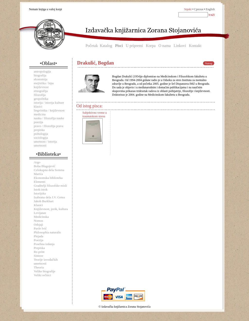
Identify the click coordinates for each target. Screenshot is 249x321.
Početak (92, 46)
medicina (39, 114)
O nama (165, 46)
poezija (38, 122)
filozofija (39, 95)
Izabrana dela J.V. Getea (49, 197)
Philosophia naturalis (47, 232)
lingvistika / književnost (49, 110)
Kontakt (195, 46)
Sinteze (38, 255)
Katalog (106, 46)
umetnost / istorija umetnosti (45, 143)
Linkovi (180, 46)
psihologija (41, 134)
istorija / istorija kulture (49, 102)
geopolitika (41, 99)
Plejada (38, 236)
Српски (198, 9)
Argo (37, 162)
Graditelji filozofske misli (50, 185)
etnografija (41, 91)
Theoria (39, 267)
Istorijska (40, 193)
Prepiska (39, 248)
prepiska (39, 130)
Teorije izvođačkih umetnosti (46, 261)
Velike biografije (44, 271)
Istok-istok (40, 189)
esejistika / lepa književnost (43, 85)
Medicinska (41, 217)
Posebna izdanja (44, 244)
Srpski (188, 9)
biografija (40, 75)
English (210, 9)
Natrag (208, 63)
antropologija (42, 71)
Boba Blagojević (44, 166)
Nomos (38, 220)
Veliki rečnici (42, 275)
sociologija (41, 137)
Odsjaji (38, 224)
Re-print (39, 252)
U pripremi (134, 46)
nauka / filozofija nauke (49, 118)
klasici (38, 106)
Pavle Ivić (40, 228)
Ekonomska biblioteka (48, 178)
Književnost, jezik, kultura (51, 209)
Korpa (151, 46)
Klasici (38, 205)
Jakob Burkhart (43, 201)
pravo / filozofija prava (48, 126)
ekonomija (40, 79)
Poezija (38, 240)
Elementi (39, 181)
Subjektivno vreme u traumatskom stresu (94, 114)
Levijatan (40, 213)
